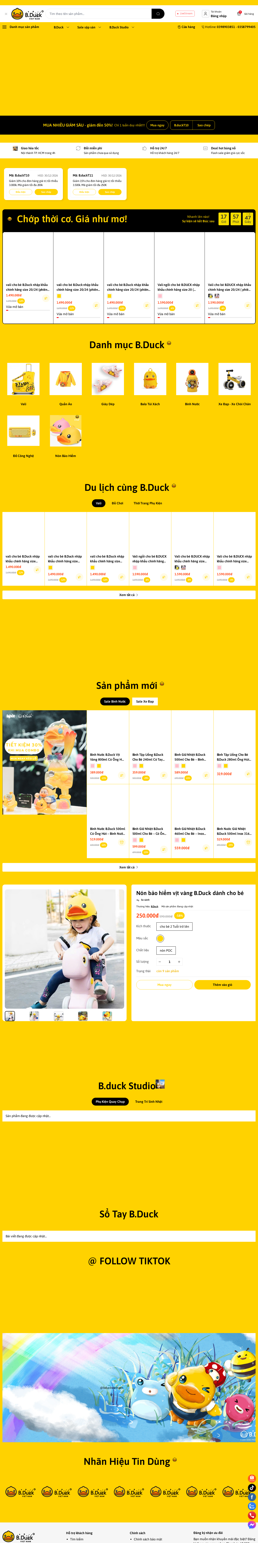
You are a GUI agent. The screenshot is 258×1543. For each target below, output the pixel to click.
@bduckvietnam (111, 1480)
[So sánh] (143, 963)
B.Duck (154, 969)
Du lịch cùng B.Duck (126, 502)
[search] (162, 14)
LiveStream (186, 13)
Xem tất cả (129, 610)
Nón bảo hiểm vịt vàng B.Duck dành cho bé (189, 955)
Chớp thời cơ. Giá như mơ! (72, 233)
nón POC (166, 1013)
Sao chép (204, 140)
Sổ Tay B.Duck (129, 1291)
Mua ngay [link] (157, 140)
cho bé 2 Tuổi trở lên (174, 989)
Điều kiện (20, 206)
